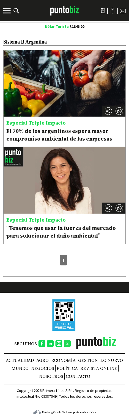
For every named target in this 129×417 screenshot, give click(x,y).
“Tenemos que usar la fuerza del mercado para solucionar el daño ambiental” (61, 232)
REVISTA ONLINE (98, 368)
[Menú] (7, 11)
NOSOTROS (51, 376)
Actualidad (20, 360)
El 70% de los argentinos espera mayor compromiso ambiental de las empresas (59, 134)
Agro (42, 360)
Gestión (88, 360)
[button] (119, 111)
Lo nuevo (111, 360)
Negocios (42, 368)
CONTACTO (78, 376)
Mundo (20, 368)
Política (67, 368)
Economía (63, 360)
